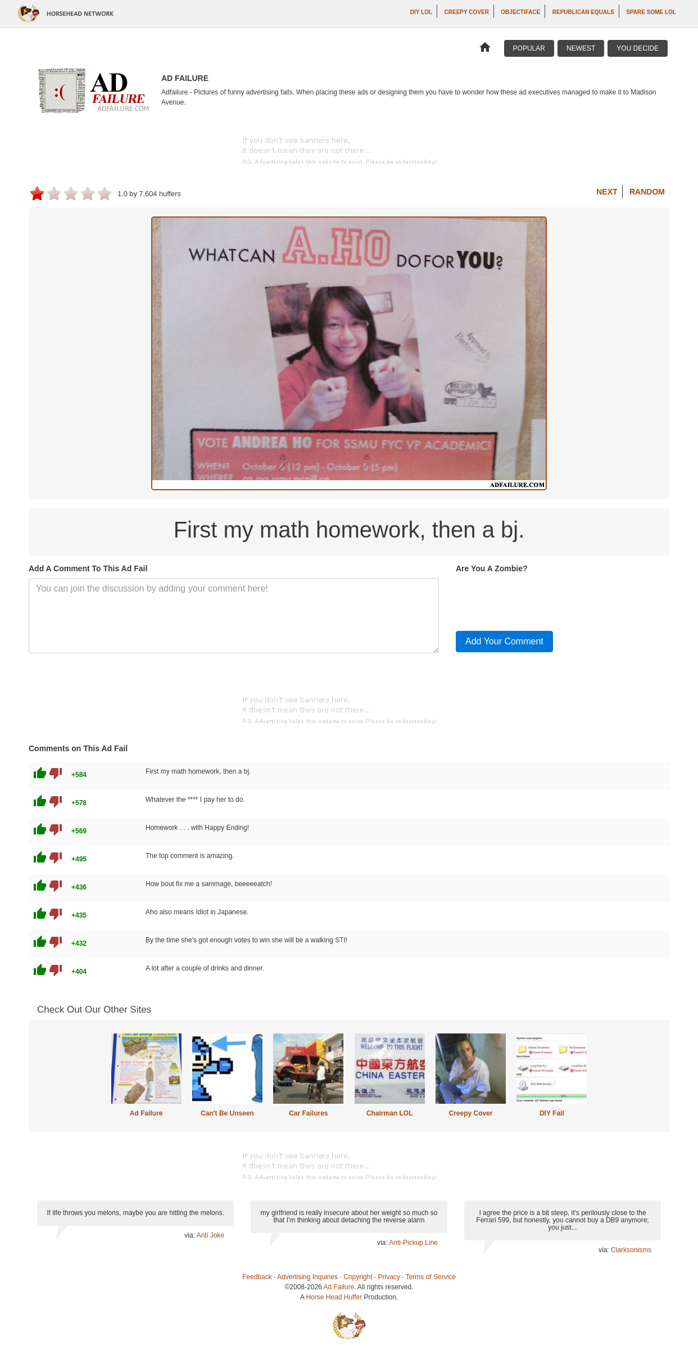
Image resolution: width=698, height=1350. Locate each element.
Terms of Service (431, 1277)
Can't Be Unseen (227, 1113)
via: (190, 1235)
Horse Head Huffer (334, 1297)
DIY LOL (421, 12)
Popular (529, 48)
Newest (580, 48)
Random (647, 191)
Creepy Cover (467, 12)
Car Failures (308, 1113)
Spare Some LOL (651, 12)
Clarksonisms (631, 1250)
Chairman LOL (389, 1113)
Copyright (357, 1277)
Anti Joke (210, 1235)
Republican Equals (583, 12)
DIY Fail (552, 1113)
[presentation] (541, 600)
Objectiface (520, 12)
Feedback (257, 1277)
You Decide (638, 48)
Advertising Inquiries (307, 1277)
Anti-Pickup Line (413, 1243)
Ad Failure (146, 1113)
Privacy (389, 1277)
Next (606, 191)
